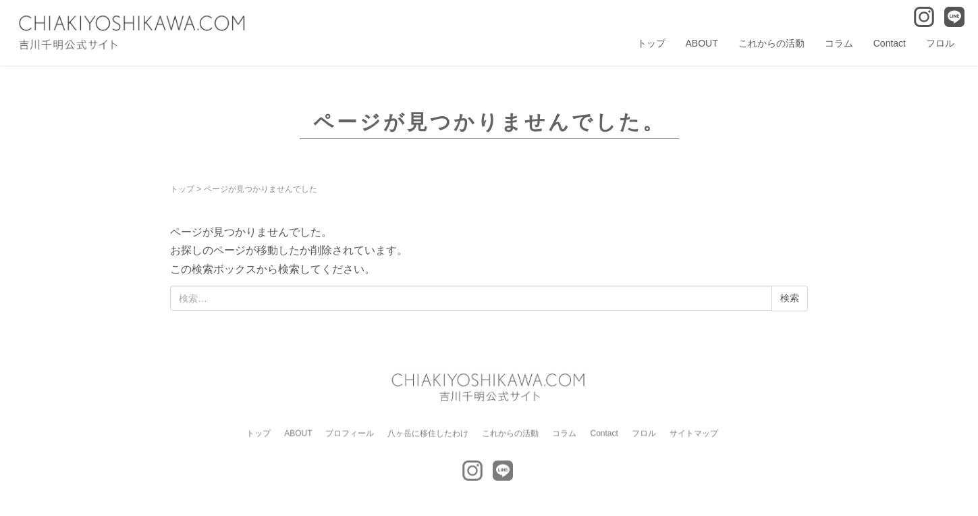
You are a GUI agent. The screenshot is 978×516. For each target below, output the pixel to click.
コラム (839, 43)
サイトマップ (694, 437)
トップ (651, 43)
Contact (889, 43)
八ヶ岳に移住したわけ (427, 437)
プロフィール (349, 437)
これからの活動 (771, 43)
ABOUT (702, 43)
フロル (940, 43)
